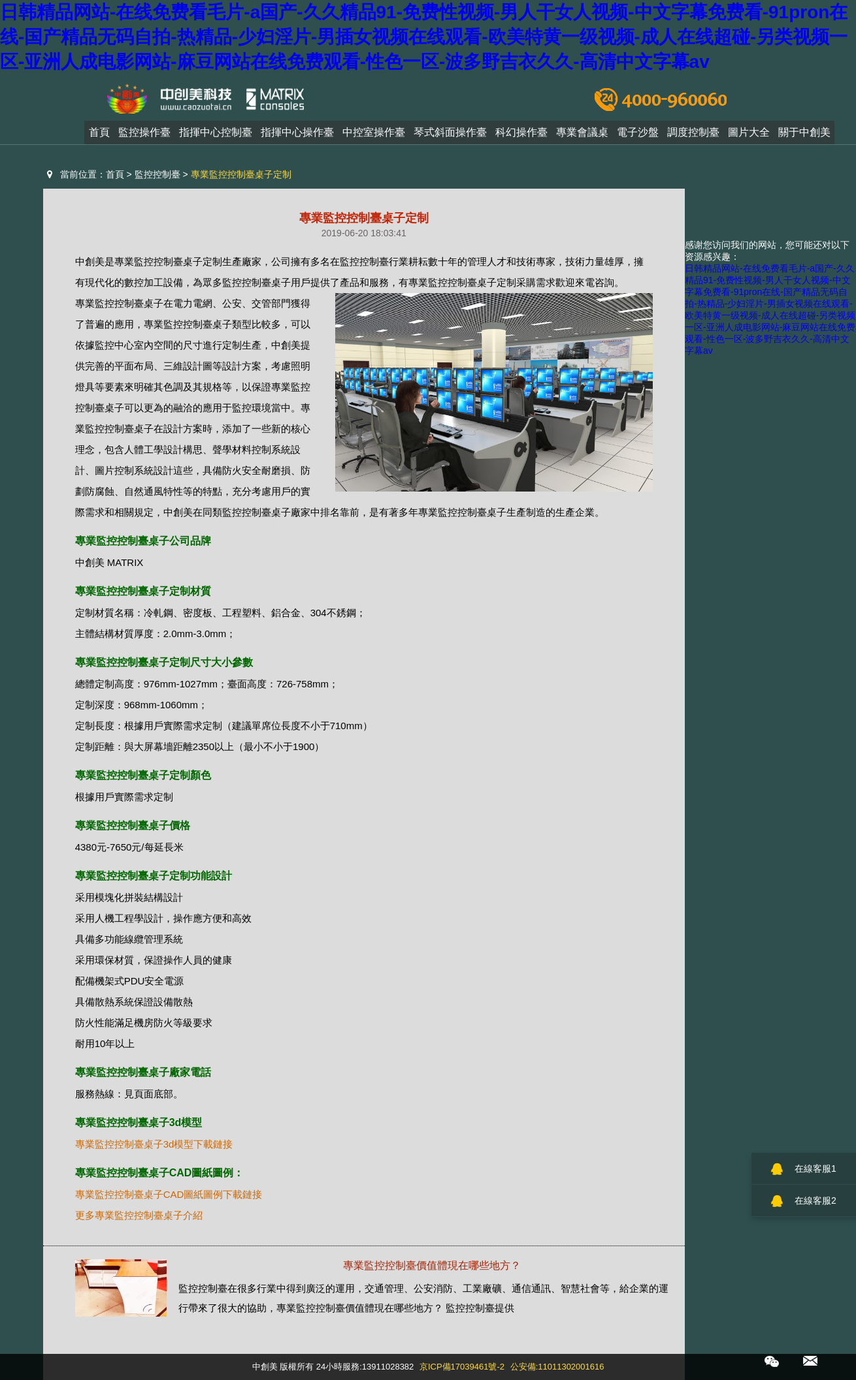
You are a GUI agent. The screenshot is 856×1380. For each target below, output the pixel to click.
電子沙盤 (638, 135)
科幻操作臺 (521, 135)
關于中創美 (804, 135)
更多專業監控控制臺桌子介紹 (139, 1215)
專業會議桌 (582, 135)
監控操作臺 (144, 135)
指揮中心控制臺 (215, 135)
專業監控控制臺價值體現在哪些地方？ (432, 1265)
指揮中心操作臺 (297, 135)
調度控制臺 (693, 135)
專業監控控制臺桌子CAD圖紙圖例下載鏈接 (169, 1194)
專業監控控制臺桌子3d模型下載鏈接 (154, 1144)
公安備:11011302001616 (557, 1367)
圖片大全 (749, 135)
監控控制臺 (157, 174)
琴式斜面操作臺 (450, 135)
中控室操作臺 (373, 135)
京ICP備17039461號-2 (462, 1367)
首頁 (99, 135)
